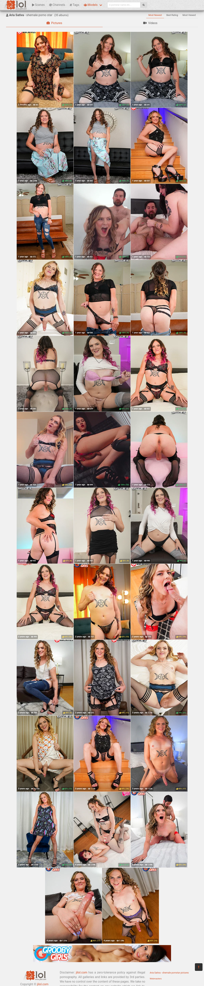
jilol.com (81, 972)
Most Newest (155, 15)
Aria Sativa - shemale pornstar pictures (169, 972)
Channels (57, 5)
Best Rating (172, 15)
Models (91, 5)
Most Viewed (189, 15)
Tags (74, 5)
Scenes (38, 5)
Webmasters (156, 978)
